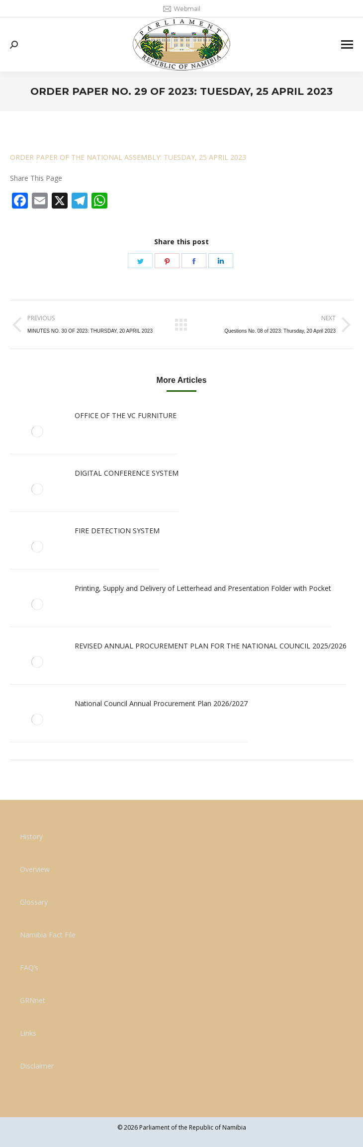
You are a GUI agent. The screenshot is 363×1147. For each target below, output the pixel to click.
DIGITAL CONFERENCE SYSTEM (127, 473)
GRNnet (32, 1000)
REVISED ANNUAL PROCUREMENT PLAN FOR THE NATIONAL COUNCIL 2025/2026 (211, 645)
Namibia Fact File (48, 934)
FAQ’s (29, 967)
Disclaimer (37, 1066)
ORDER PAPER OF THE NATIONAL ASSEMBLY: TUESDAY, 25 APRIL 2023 (128, 157)
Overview (35, 869)
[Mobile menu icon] (347, 44)
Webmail (181, 9)
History (31, 836)
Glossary (34, 902)
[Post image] (37, 431)
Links (28, 1033)
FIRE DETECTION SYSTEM (117, 530)
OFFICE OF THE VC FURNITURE (126, 415)
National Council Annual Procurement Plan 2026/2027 (161, 703)
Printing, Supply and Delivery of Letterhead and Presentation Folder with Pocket (203, 588)
